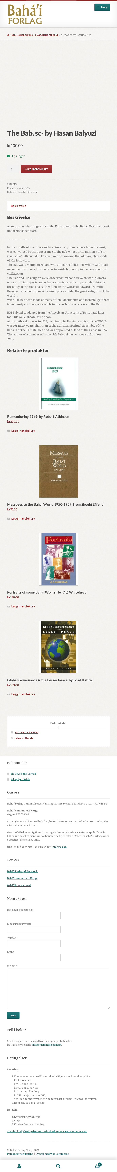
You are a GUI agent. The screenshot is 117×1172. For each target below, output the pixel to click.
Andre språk (25, 35)
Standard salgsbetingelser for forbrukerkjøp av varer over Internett (47, 1131)
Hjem (13, 35)
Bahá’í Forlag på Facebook (22, 871)
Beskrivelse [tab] (18, 205)
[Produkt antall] (13, 169)
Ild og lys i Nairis (24, 738)
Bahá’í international (19, 885)
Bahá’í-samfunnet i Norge (22, 878)
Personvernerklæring (20, 1153)
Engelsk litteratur (46, 35)
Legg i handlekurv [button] (23, 430)
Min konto (19, 1166)
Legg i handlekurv (36, 168)
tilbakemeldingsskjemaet (46, 1044)
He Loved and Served (26, 732)
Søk (58, 1166)
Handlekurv (90, 1164)
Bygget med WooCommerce (52, 1153)
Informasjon (59, 847)
